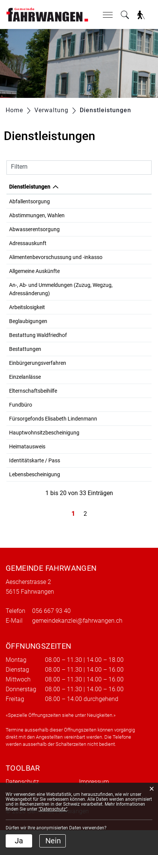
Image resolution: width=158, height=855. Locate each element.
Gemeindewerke (109, 201)
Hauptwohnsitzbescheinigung (44, 457)
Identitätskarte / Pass (34, 485)
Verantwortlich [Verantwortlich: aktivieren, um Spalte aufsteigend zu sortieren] (108, 187)
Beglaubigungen (28, 338)
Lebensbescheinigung (34, 499)
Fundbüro (20, 421)
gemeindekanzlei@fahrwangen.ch (77, 645)
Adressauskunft (27, 243)
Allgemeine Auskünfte (34, 279)
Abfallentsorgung (29, 201)
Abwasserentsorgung (34, 229)
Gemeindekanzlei (110, 215)
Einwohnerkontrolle (113, 243)
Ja (19, 840)
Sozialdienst (104, 257)
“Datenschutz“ (53, 809)
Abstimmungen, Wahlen (37, 215)
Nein (53, 840)
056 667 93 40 (51, 635)
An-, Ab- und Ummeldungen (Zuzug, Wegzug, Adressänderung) (41, 301)
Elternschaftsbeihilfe (33, 407)
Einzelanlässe (25, 393)
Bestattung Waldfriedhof (38, 352)
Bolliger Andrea (108, 435)
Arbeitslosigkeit (27, 324)
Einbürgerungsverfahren (37, 379)
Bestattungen (25, 366)
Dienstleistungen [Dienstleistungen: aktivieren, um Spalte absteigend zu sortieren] (29, 187)
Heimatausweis (27, 471)
